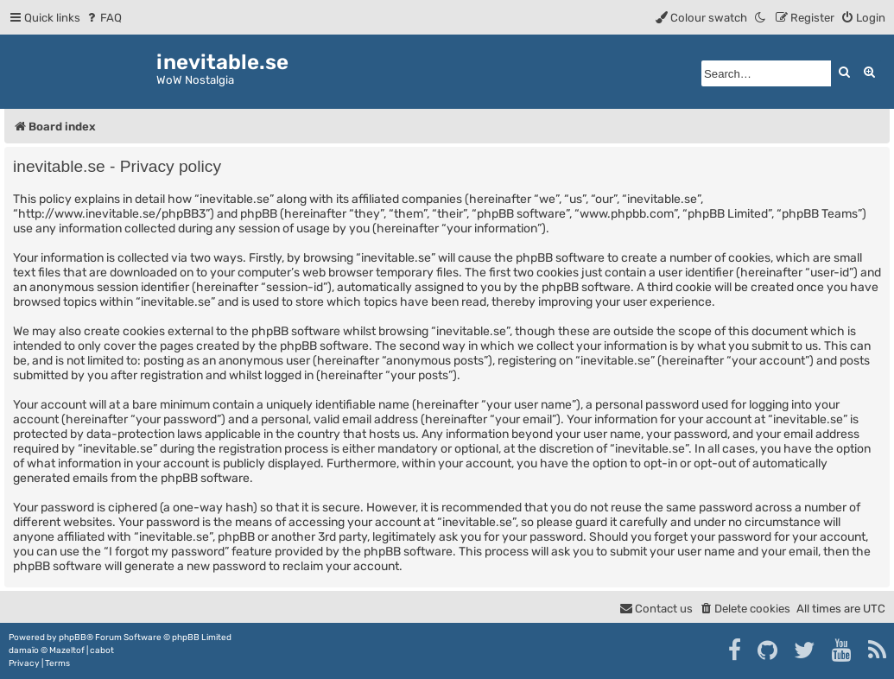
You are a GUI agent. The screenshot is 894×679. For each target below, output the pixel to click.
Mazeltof (67, 650)
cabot (102, 650)
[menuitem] (103, 17)
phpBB (72, 637)
